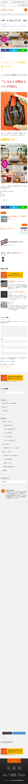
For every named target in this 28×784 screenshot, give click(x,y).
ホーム (5, 774)
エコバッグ (4, 29)
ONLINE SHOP (7, 425)
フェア (8, 29)
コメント (3, 325)
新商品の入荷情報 (7, 466)
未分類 (3, 470)
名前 (2, 339)
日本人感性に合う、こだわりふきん (16, 281)
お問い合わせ (5, 410)
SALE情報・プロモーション (7, 25)
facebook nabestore (7, 741)
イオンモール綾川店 (8, 440)
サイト (2, 351)
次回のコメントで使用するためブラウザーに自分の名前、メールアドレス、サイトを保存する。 (14, 358)
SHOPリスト (6, 775)
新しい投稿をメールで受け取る (7, 364)
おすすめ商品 (7, 459)
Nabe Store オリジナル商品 (10, 455)
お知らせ (22, 25)
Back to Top (14, 761)
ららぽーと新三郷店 (8, 429)
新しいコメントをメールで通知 (7, 361)
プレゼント (13, 29)
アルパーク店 (16, 26)
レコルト (17, 29)
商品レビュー (5, 407)
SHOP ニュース (17, 25)
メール (2, 345)
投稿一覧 (20, 253)
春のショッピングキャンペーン (8, 228)
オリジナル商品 (12, 774)
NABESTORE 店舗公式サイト (17, 780)
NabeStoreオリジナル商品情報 (9, 403)
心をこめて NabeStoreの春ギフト (16, 291)
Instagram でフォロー (19, 733)
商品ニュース (5, 451)
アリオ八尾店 (10, 26)
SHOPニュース (21, 774)
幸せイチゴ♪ (11, 302)
